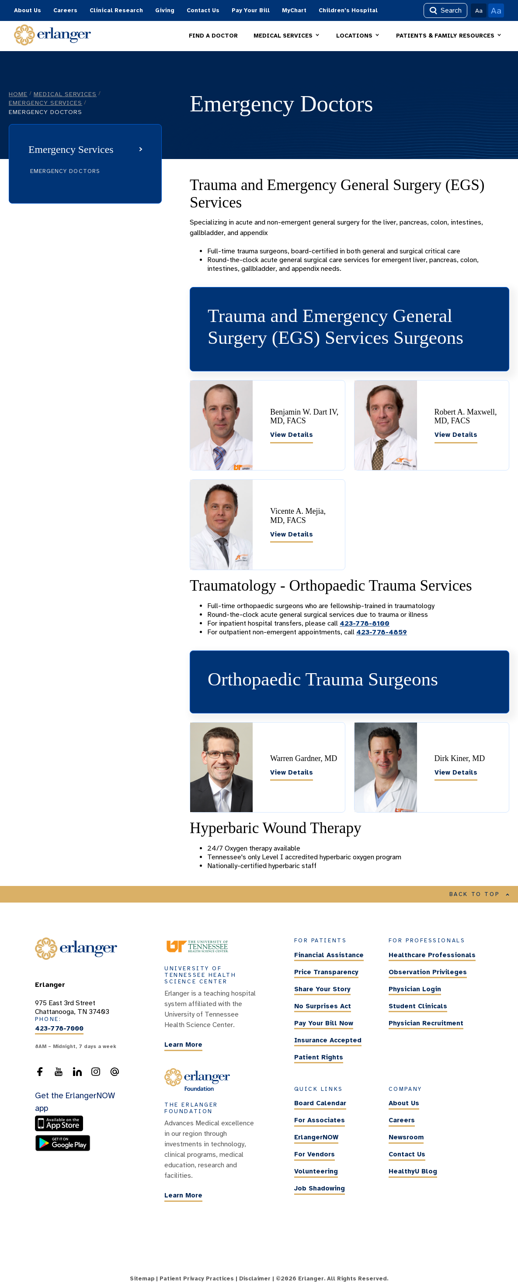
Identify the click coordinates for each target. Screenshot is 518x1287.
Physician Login (415, 989)
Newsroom (406, 1138)
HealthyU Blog (413, 1172)
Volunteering (316, 1172)
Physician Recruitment (426, 1023)
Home (18, 93)
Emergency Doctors (65, 171)
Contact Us (203, 10)
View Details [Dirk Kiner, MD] (456, 772)
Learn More (183, 1044)
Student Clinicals (418, 1006)
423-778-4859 (381, 632)
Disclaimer (255, 1278)
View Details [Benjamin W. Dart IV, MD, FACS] (291, 435)
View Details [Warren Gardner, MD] (291, 772)
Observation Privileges (428, 972)
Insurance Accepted (328, 1040)
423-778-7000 (59, 1028)
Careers (65, 10)
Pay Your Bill (251, 10)
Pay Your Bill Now (323, 1023)
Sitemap (142, 1278)
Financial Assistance (329, 955)
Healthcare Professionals (432, 955)
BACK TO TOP (479, 894)
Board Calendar (320, 1103)
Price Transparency (326, 972)
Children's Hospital (348, 10)
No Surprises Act (322, 1006)
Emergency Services (45, 102)
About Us (27, 10)
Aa (479, 10)
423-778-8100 (364, 623)
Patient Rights (318, 1057)
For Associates (319, 1120)
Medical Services (65, 93)
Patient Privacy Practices (197, 1278)
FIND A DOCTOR (213, 35)
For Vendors (314, 1155)
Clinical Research (116, 10)
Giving (164, 10)
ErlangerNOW (316, 1138)
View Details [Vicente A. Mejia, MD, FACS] (291, 534)
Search (445, 10)
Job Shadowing (319, 1189)
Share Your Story (322, 989)
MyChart (294, 10)
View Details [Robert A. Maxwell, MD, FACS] (456, 435)
